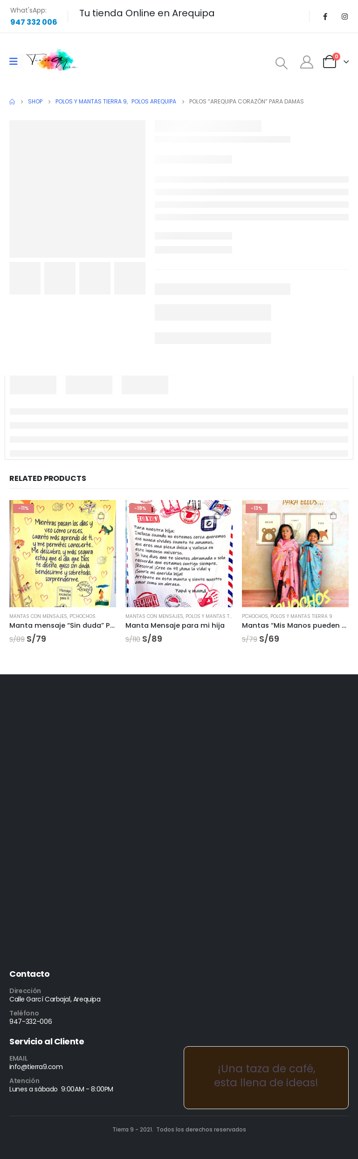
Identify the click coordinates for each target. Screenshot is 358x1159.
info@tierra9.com (35, 1066)
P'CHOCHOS (82, 616)
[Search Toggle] (282, 63)
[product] (62, 553)
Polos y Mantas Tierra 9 (217, 616)
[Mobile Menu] (16, 61)
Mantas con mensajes (38, 616)
